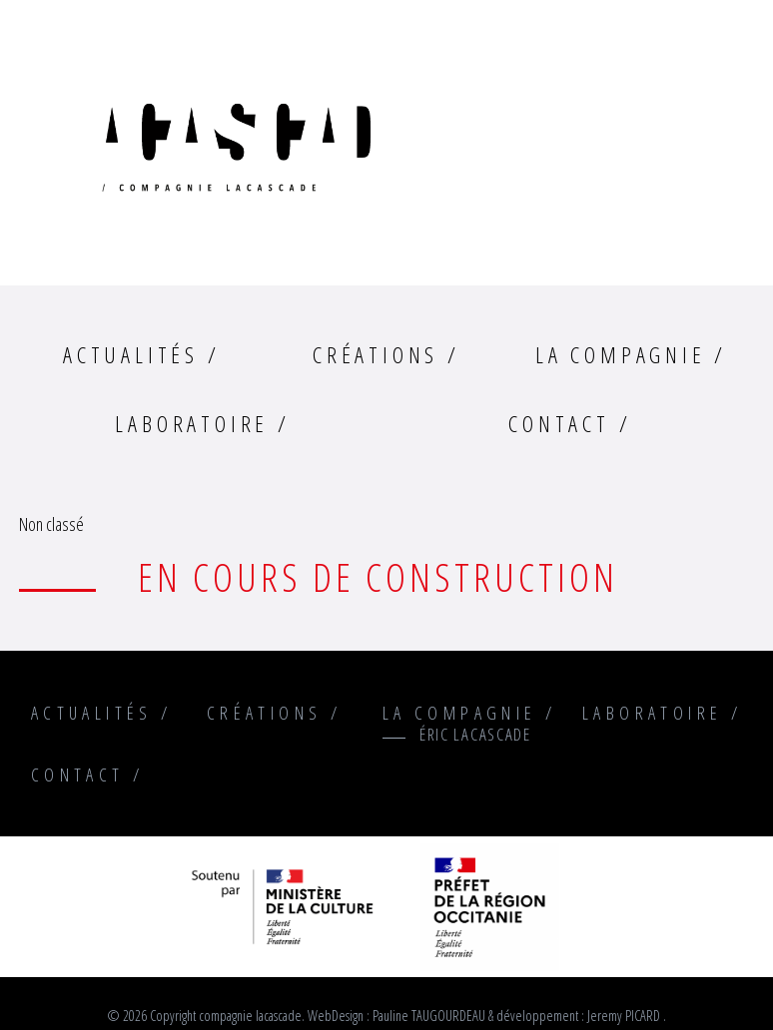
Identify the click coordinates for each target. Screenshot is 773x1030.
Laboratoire (192, 423)
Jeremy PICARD (623, 1015)
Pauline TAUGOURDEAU (429, 1015)
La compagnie (620, 354)
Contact (559, 423)
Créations (375, 354)
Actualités (131, 354)
